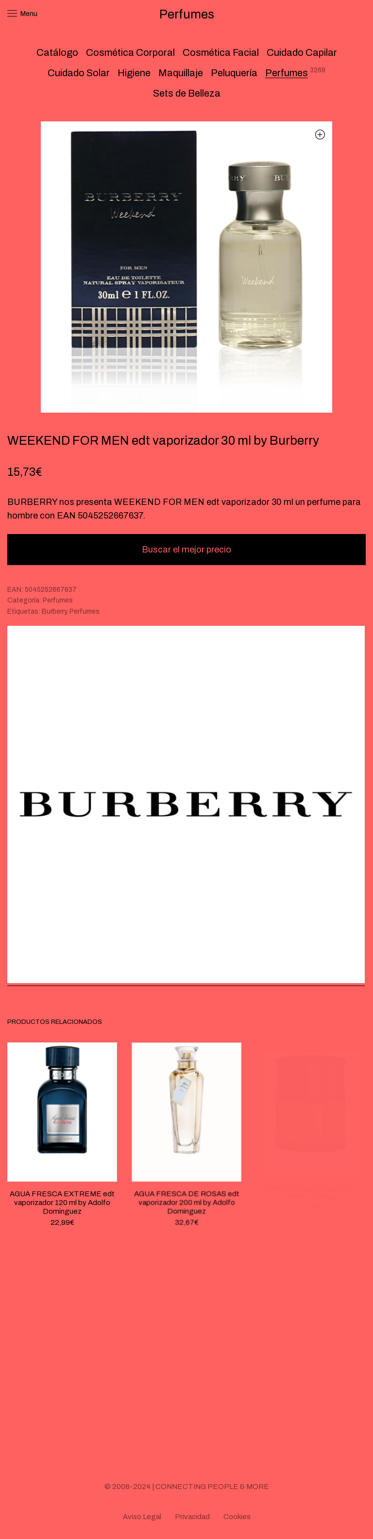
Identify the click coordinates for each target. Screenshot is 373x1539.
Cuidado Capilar (302, 52)
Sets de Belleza (186, 93)
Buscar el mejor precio (186, 549)
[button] (320, 134)
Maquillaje (180, 72)
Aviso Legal (142, 1517)
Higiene (134, 72)
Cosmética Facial (221, 52)
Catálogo (57, 52)
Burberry (54, 611)
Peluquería (234, 72)
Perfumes (286, 72)
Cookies (237, 1517)
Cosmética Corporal (130, 52)
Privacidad (192, 1517)
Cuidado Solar (79, 72)
